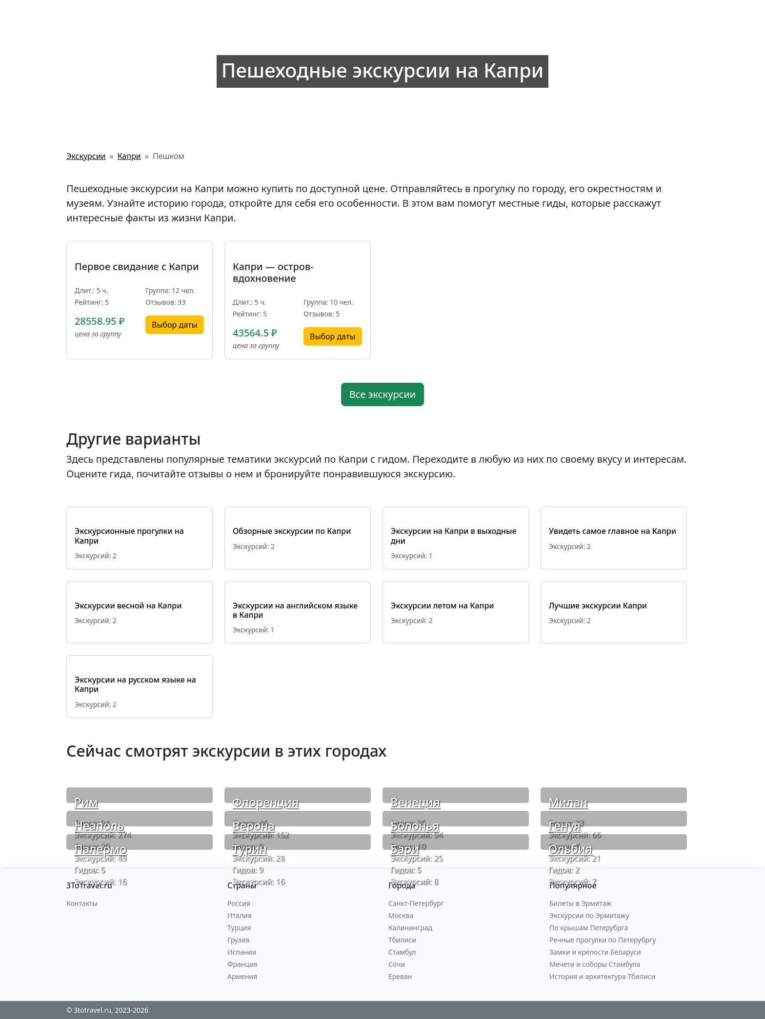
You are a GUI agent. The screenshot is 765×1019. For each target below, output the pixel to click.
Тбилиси (402, 939)
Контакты (82, 903)
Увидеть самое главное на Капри (612, 531)
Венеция (415, 802)
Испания (241, 952)
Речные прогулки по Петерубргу (602, 939)
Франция (242, 964)
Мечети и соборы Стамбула (594, 964)
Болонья (414, 825)
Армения (242, 976)
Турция (239, 927)
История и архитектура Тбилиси (602, 976)
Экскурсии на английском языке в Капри (295, 610)
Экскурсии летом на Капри (442, 605)
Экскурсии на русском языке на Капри (135, 684)
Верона (253, 825)
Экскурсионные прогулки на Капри (129, 536)
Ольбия (570, 849)
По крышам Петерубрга (588, 927)
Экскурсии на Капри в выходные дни (454, 536)
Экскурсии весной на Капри (128, 605)
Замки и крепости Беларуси (595, 952)
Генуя (564, 825)
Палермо (100, 849)
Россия (238, 903)
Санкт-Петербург (416, 903)
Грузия (238, 939)
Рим (86, 802)
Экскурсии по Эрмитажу (589, 915)
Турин (249, 849)
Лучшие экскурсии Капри (598, 605)
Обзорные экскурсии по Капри (292, 531)
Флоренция (265, 802)
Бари (404, 849)
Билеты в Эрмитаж (580, 903)
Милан (567, 802)
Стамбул (402, 952)
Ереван (400, 976)
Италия (239, 915)
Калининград (410, 927)
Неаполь (99, 825)
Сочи (396, 964)
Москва (400, 915)
